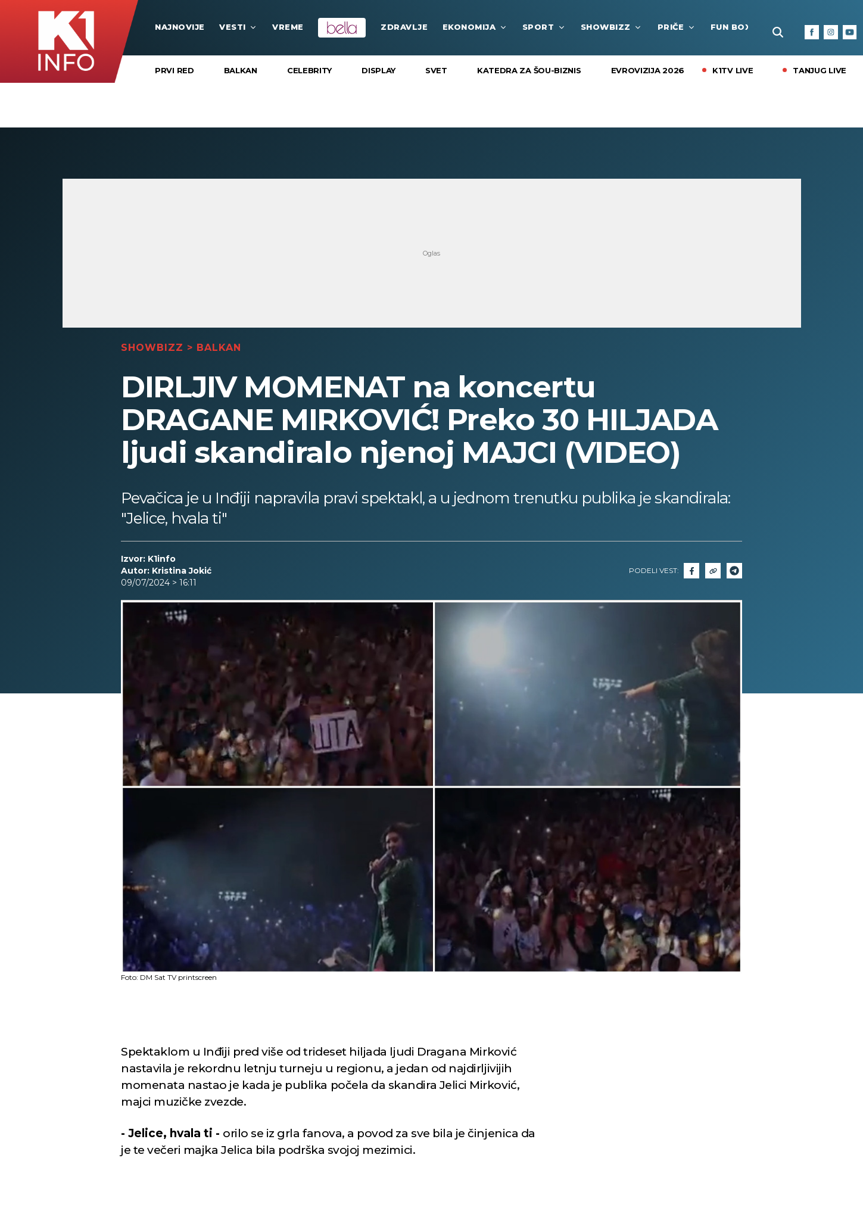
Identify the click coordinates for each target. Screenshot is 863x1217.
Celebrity (309, 70)
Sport (544, 27)
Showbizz (612, 27)
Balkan (240, 70)
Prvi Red (174, 70)
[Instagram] (831, 32)
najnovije (180, 27)
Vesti (238, 27)
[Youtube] (850, 32)
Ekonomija (475, 27)
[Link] (713, 570)
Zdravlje (404, 27)
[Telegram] (734, 570)
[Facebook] (812, 32)
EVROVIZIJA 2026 (648, 70)
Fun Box (737, 27)
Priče (677, 27)
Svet (436, 70)
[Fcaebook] (691, 570)
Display (378, 70)
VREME (288, 27)
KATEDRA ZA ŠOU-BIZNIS (529, 70)
